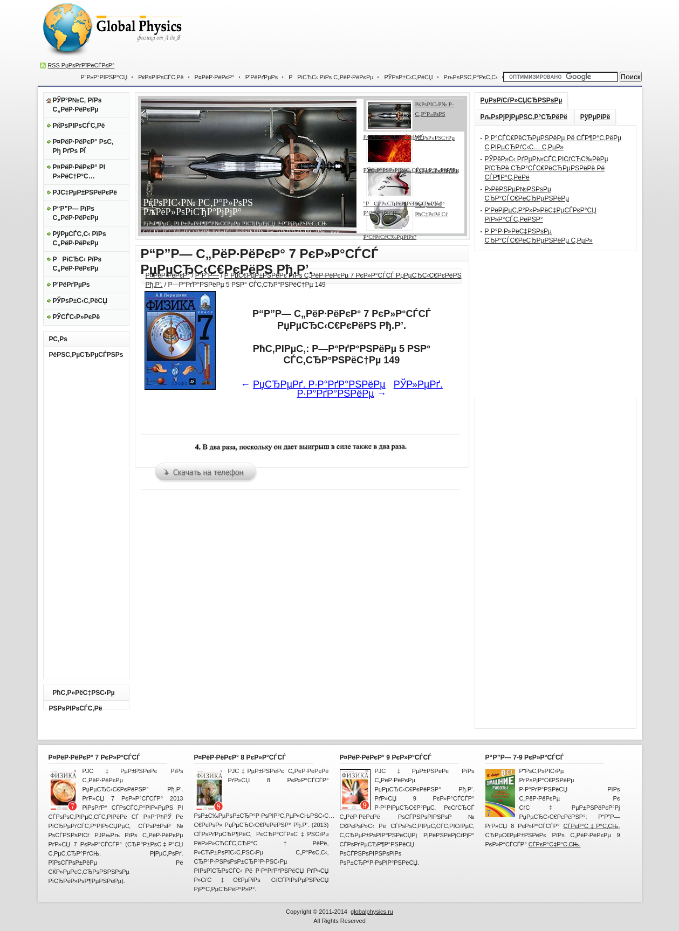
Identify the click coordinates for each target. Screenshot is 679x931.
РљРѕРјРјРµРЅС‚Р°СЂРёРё (524, 117)
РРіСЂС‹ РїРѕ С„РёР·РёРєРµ (331, 77)
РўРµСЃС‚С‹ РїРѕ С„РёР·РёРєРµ (79, 238)
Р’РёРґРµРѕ (261, 77)
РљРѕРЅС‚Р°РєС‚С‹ (471, 77)
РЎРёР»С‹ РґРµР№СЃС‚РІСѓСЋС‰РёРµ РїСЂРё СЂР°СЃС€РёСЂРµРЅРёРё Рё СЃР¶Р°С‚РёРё (546, 168)
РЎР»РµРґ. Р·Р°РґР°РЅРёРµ (370, 389)
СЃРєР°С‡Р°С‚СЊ (591, 826)
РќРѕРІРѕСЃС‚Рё (160, 77)
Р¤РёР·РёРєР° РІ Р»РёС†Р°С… (79, 171)
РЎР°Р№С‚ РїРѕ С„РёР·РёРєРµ (77, 104)
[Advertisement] (440, 32)
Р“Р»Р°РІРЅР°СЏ (104, 77)
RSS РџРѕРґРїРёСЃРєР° (81, 65)
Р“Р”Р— (207, 275)
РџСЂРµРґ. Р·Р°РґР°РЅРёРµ (319, 384)
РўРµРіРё (595, 117)
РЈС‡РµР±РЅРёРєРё (85, 192)
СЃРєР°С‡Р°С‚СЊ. (555, 844)
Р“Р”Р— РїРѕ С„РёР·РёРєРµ (76, 213)
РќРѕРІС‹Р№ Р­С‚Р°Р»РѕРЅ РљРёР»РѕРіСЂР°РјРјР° (198, 207)
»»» (334, 231)
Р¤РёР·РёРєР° (215, 77)
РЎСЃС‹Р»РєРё (76, 317)
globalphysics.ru (372, 911)
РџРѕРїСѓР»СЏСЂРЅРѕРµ (522, 100)
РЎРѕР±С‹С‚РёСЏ (408, 77)
